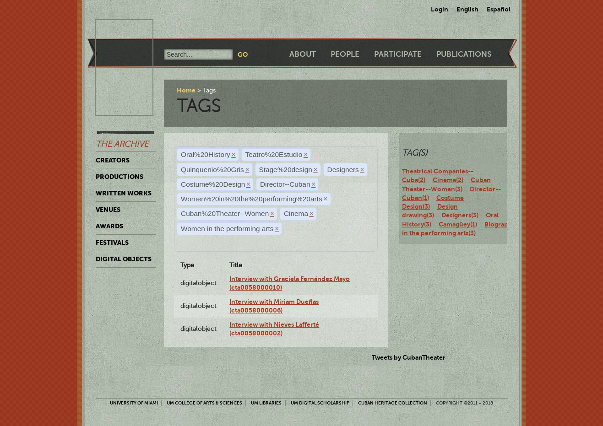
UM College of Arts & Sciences (204, 402)
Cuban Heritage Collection (392, 402)
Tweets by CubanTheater (408, 357)
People (345, 54)
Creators (113, 160)
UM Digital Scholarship (320, 402)
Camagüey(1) (458, 224)
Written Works (124, 193)
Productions (119, 176)
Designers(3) (459, 215)
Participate (398, 54)
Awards (109, 226)
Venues (108, 209)
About (302, 54)
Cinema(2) (448, 179)
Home (186, 90)
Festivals (112, 242)
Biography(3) (503, 224)
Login (439, 9)
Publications (463, 54)
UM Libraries (266, 402)
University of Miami (134, 402)
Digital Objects (124, 259)
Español (499, 9)
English (467, 9)
